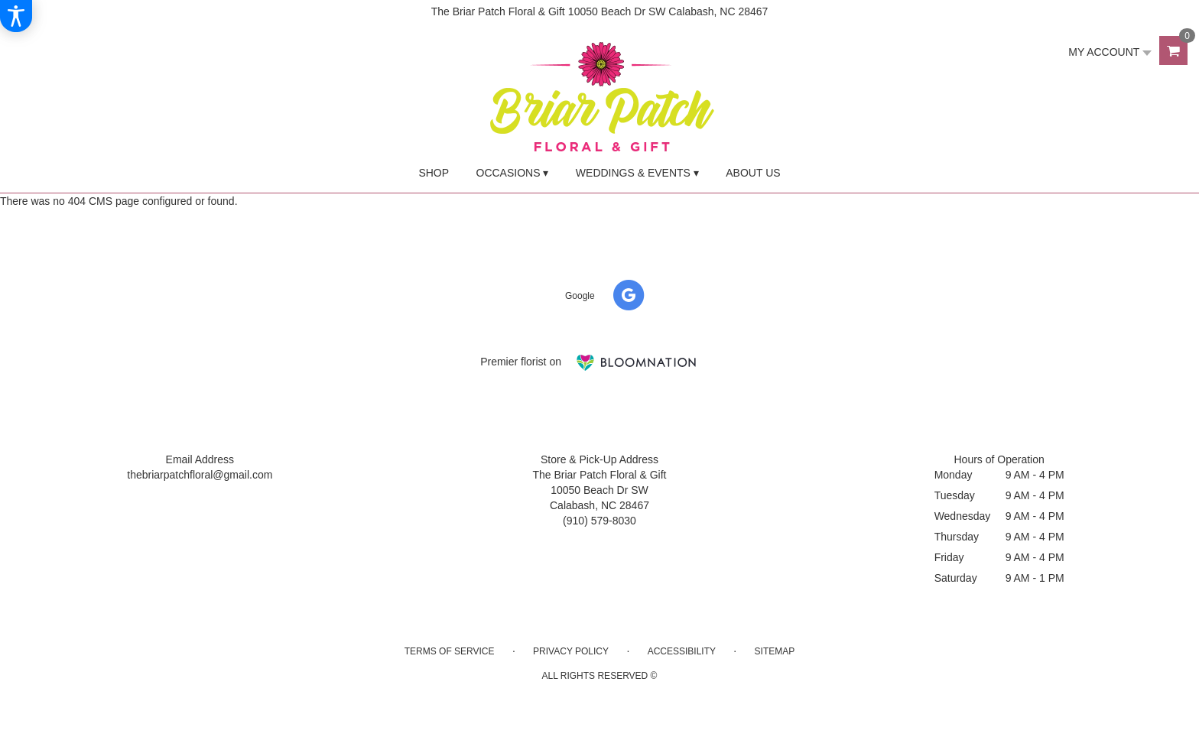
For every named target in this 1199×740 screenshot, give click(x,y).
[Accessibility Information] (16, 16)
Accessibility (682, 651)
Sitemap (775, 651)
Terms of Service (450, 651)
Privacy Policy (571, 651)
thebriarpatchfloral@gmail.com (199, 475)
